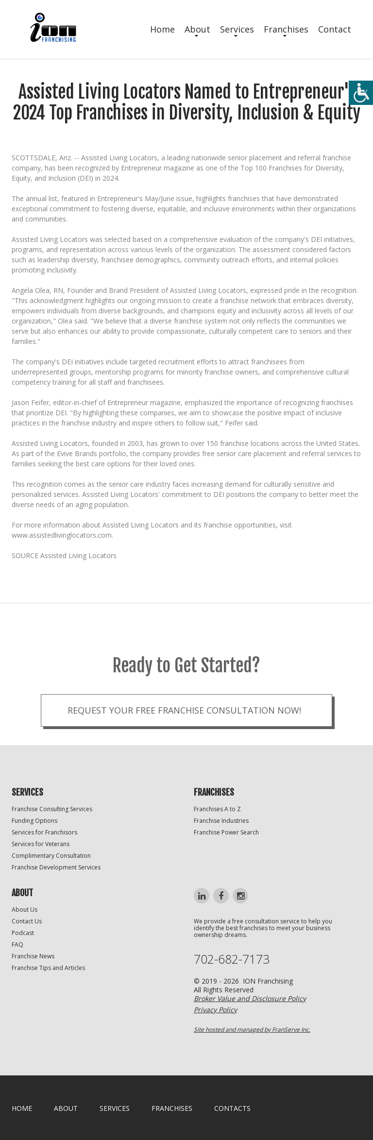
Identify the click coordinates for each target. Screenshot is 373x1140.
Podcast (23, 933)
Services (237, 29)
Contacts (232, 1108)
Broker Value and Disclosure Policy (250, 998)
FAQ (17, 944)
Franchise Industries (221, 821)
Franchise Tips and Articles (48, 968)
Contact (334, 29)
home (22, 1108)
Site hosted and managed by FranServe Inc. (252, 1029)
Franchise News (33, 956)
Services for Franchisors (44, 832)
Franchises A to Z (217, 809)
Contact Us (27, 921)
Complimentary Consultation (51, 855)
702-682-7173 (232, 959)
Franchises (286, 29)
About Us (24, 909)
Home (162, 29)
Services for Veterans (40, 844)
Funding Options (34, 821)
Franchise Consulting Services (52, 809)
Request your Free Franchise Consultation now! (184, 727)
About (197, 29)
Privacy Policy (215, 1009)
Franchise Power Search (226, 832)
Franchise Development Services (56, 867)
